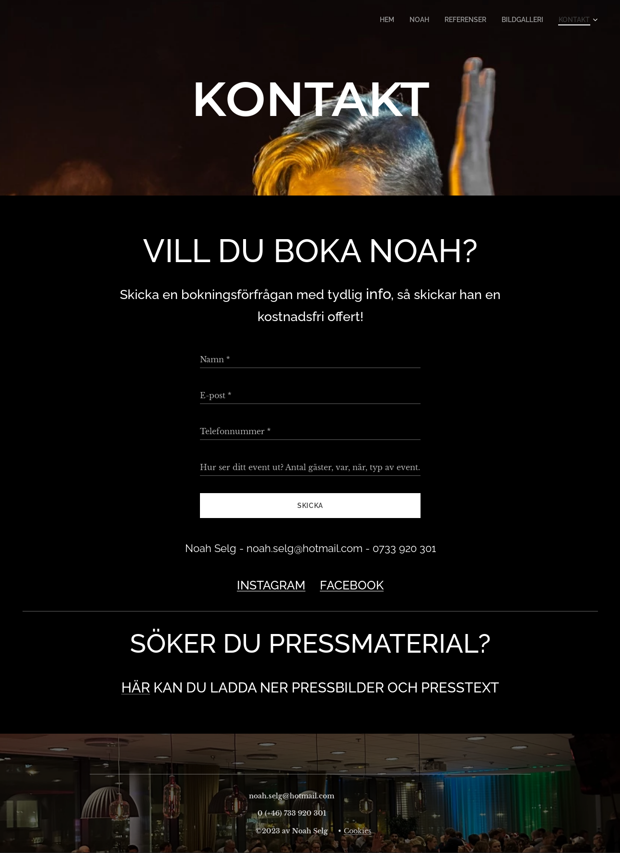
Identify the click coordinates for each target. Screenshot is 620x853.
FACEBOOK (352, 585)
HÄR (135, 687)
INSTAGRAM (271, 585)
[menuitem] (397, 20)
